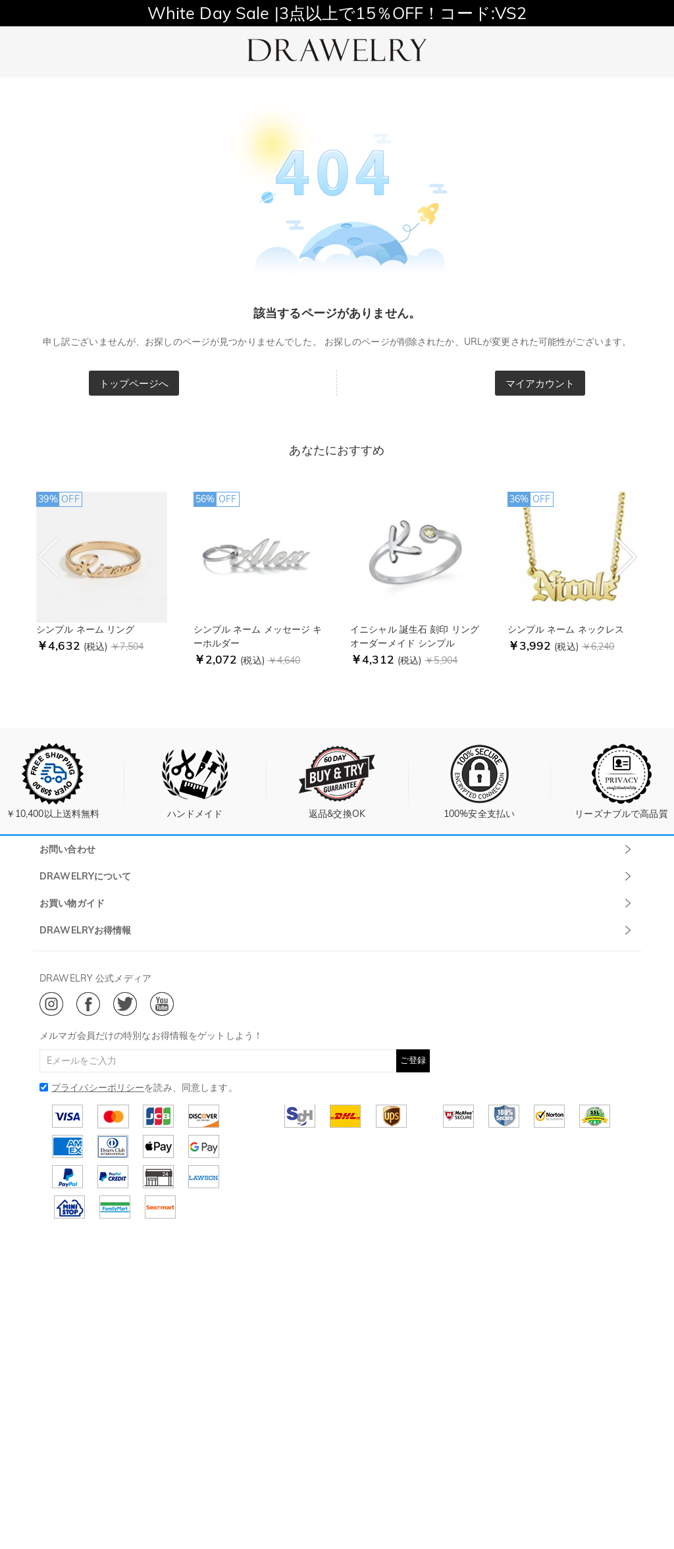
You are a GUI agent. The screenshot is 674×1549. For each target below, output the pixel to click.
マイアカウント (540, 383)
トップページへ (134, 383)
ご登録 (413, 1060)
